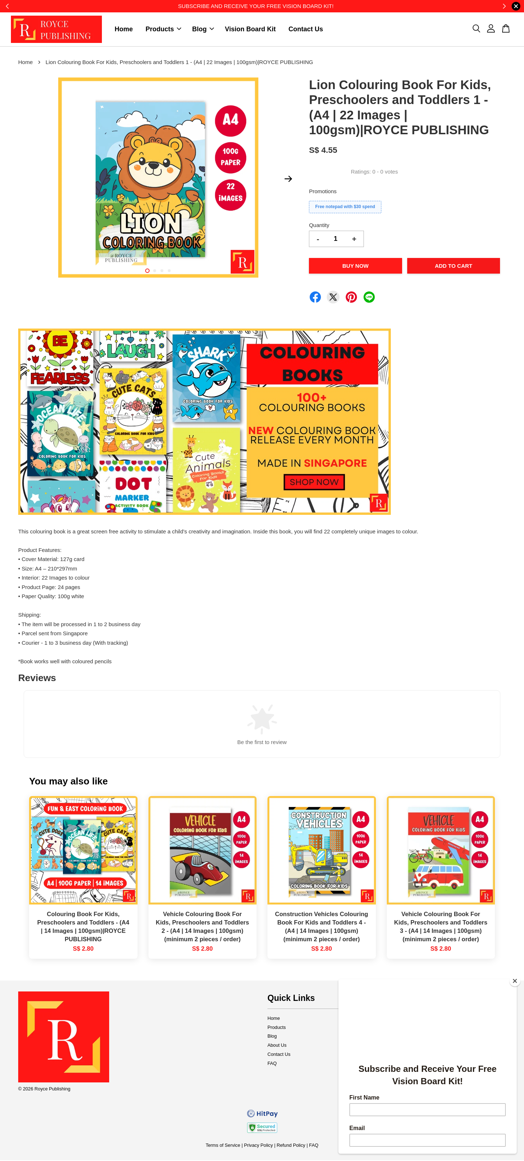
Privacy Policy (258, 1146)
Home (124, 29)
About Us (276, 1046)
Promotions (323, 192)
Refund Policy (291, 1146)
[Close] (514, 980)
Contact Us (306, 29)
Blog (203, 29)
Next (288, 180)
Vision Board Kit (250, 29)
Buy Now (355, 266)
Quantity (319, 226)
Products (163, 29)
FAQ (272, 1064)
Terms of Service (223, 1146)
